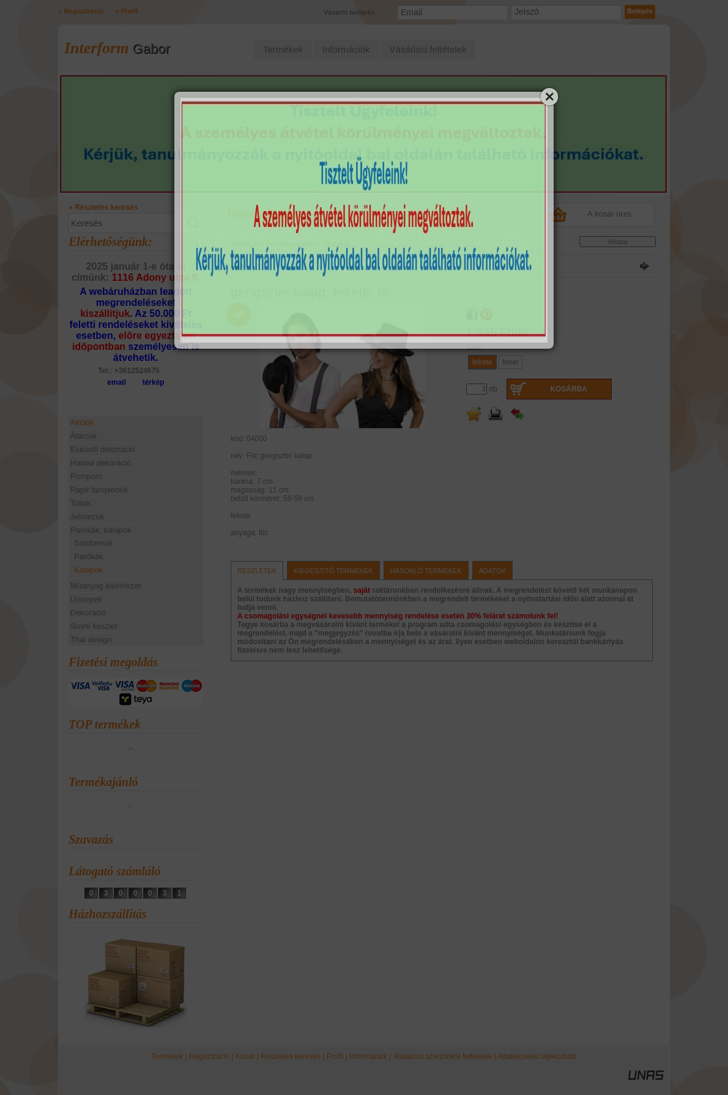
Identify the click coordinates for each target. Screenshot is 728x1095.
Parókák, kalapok (295, 244)
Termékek (167, 1056)
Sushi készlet (93, 626)
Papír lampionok (99, 489)
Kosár (245, 1056)
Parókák (88, 556)
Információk (368, 1056)
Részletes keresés (291, 1056)
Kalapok (88, 569)
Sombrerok (93, 543)
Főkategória (245, 244)
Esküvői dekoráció (102, 449)
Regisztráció (209, 1056)
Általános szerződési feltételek (442, 1056)
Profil (335, 1056)
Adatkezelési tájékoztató (536, 1056)
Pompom (86, 476)
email (116, 382)
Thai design (90, 639)
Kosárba (568, 389)
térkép (154, 382)
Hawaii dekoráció (100, 462)
